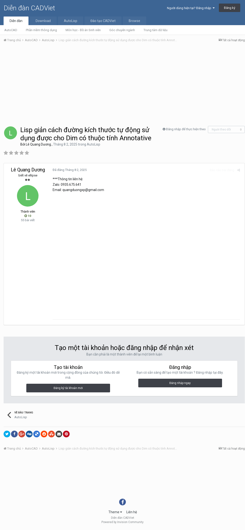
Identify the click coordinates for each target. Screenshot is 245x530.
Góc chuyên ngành (122, 30)
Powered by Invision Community (122, 523)
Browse (134, 21)
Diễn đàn (16, 21)
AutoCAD (10, 30)
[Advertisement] (124, 82)
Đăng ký (229, 8)
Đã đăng (69, 170)
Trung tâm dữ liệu (155, 30)
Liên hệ (131, 513)
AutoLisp (70, 21)
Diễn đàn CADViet (29, 8)
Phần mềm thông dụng (41, 30)
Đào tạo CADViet (103, 21)
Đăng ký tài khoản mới (68, 389)
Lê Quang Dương (38, 144)
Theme (115, 513)
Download (43, 21)
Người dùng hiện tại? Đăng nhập (191, 8)
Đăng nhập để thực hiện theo (186, 129)
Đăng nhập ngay (180, 384)
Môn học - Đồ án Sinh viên (83, 30)
